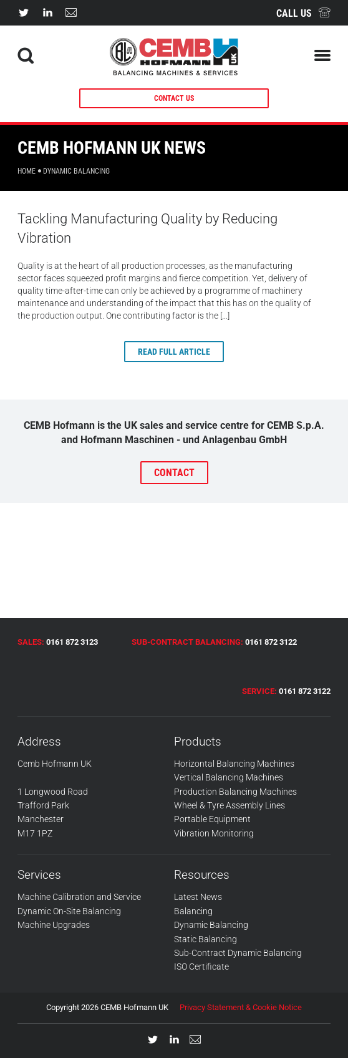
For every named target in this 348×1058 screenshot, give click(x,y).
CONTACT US (174, 98)
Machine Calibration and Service (79, 897)
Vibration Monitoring (214, 833)
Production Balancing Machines (235, 792)
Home (26, 171)
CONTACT (174, 473)
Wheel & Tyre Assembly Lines (229, 805)
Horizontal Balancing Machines (234, 764)
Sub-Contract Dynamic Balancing (238, 953)
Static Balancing (205, 939)
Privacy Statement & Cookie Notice (241, 1007)
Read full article (174, 352)
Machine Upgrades (53, 925)
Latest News (198, 897)
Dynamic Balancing (211, 925)
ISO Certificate (201, 966)
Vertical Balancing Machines (228, 777)
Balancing (193, 911)
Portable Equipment (212, 819)
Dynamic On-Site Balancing (69, 911)
